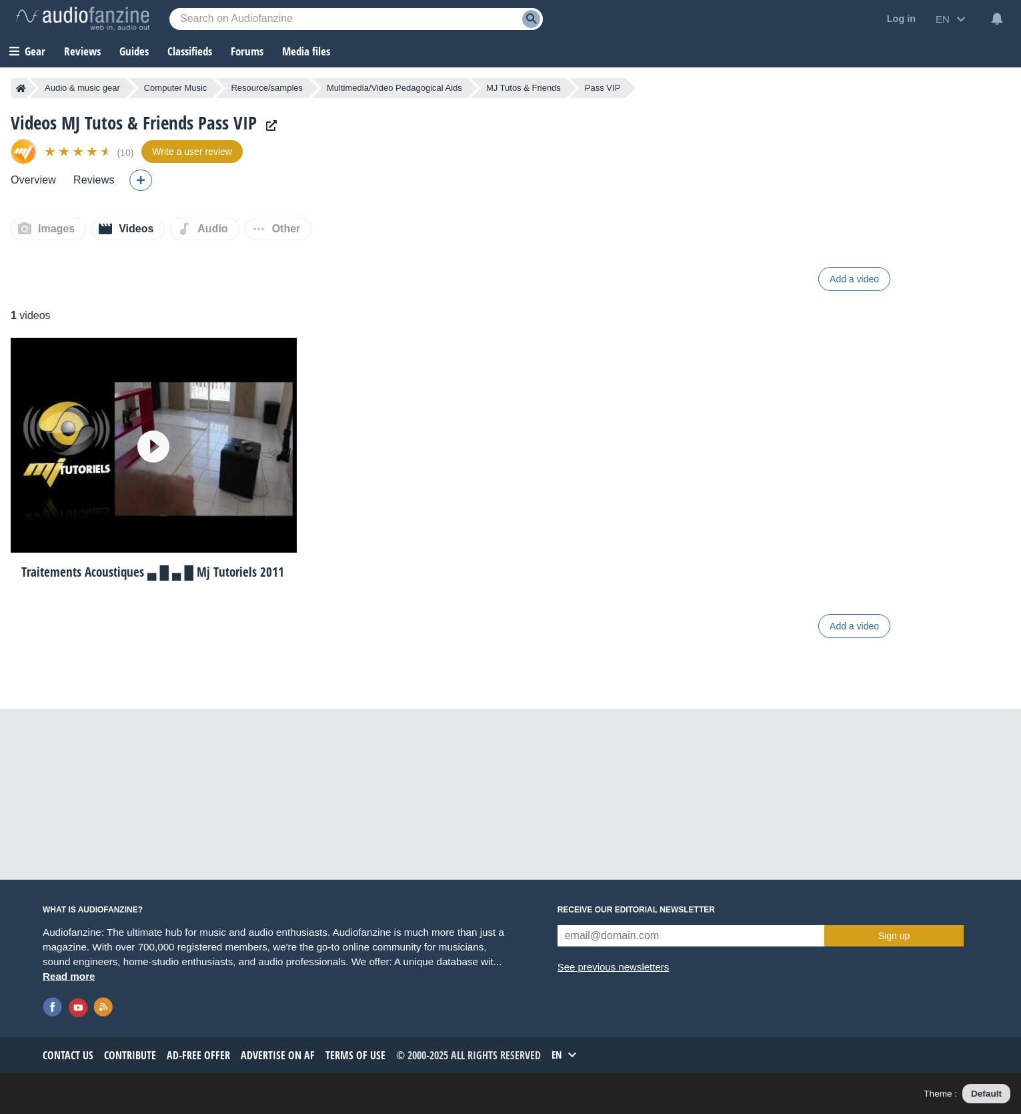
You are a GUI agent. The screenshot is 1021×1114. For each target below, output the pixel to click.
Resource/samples (267, 88)
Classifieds (189, 51)
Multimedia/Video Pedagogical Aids (394, 88)
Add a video (854, 279)
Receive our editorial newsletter (636, 909)
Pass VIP (602, 88)
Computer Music (175, 88)
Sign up (894, 935)
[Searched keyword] (356, 19)
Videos (136, 228)
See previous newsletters (614, 966)
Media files (306, 51)
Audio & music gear (82, 88)
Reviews (82, 51)
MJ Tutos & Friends (523, 88)
